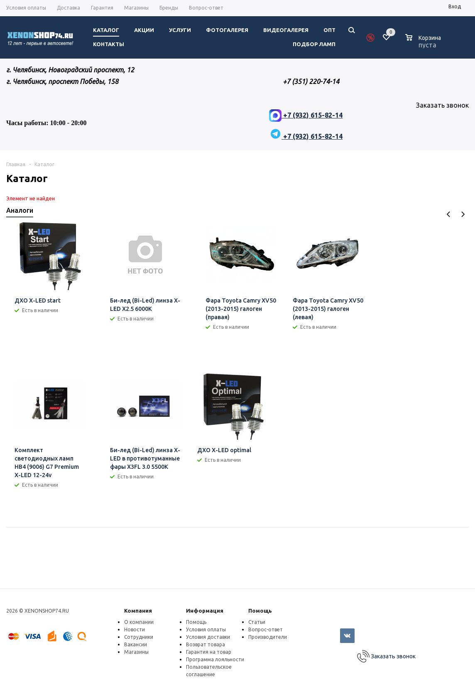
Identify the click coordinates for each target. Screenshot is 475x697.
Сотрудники (138, 637)
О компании (139, 622)
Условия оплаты (206, 629)
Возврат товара (205, 644)
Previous (449, 214)
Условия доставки (208, 637)
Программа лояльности (215, 659)
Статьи (256, 622)
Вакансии (135, 644)
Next (463, 214)
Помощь (260, 610)
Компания (138, 610)
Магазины (136, 652)
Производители (267, 637)
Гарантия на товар (208, 652)
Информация (204, 610)
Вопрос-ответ (265, 629)
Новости (134, 629)
